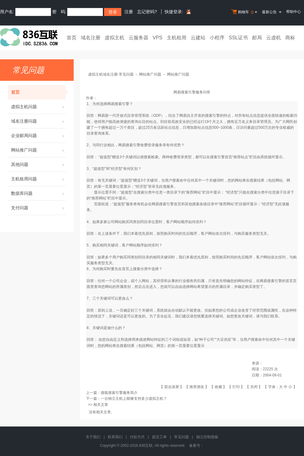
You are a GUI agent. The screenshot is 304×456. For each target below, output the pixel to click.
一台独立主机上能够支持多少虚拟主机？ (134, 398)
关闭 (254, 387)
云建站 (198, 37)
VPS (157, 37)
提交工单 (159, 437)
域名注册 (90, 37)
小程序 (217, 37)
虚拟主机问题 (38, 106)
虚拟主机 (114, 37)
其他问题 (38, 164)
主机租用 (176, 37)
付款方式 (137, 437)
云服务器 (138, 37)
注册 (128, 11)
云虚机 (273, 37)
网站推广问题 (38, 149)
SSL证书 (238, 37)
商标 (290, 37)
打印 (236, 387)
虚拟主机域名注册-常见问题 (111, 74)
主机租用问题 (38, 178)
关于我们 (93, 437)
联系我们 (115, 437)
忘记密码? (147, 11)
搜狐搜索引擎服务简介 (119, 393)
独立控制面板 (207, 437)
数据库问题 (38, 193)
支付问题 (38, 207)
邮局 (257, 37)
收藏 (218, 387)
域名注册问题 (38, 121)
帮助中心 (293, 12)
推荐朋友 (196, 387)
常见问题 (181, 437)
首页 (71, 37)
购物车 (245, 12)
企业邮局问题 (38, 135)
